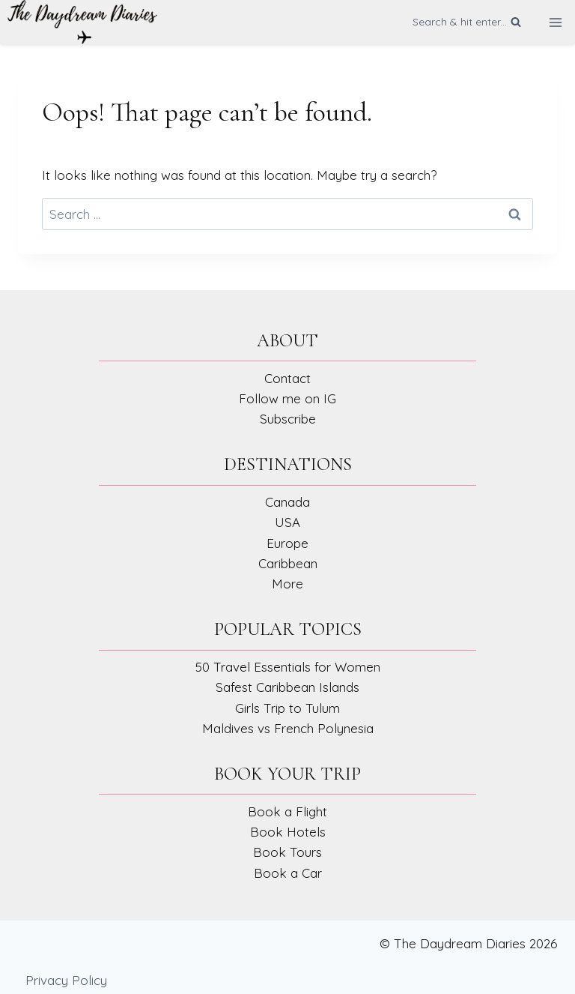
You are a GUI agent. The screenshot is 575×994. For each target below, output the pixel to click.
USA (287, 522)
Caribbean (287, 563)
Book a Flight (287, 811)
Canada (287, 502)
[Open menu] (555, 22)
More (287, 583)
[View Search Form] (466, 21)
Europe (287, 543)
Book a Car (288, 873)
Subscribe (288, 419)
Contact (287, 378)
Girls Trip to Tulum (287, 708)
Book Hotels (288, 832)
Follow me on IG (287, 398)
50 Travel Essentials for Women (287, 667)
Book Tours (287, 852)
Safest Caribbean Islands (287, 687)
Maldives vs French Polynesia (288, 728)
